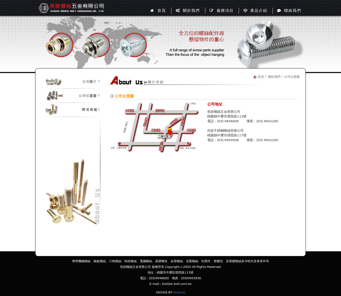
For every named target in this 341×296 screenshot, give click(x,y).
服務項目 (222, 10)
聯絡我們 (289, 10)
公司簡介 (71, 81)
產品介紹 (255, 10)
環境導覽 (71, 110)
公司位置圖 (71, 96)
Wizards (179, 292)
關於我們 (188, 10)
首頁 (158, 10)
